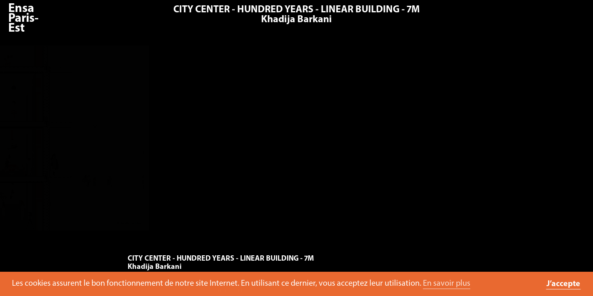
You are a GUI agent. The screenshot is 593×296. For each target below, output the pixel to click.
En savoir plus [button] (446, 284)
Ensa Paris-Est (23, 18)
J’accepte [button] (563, 284)
